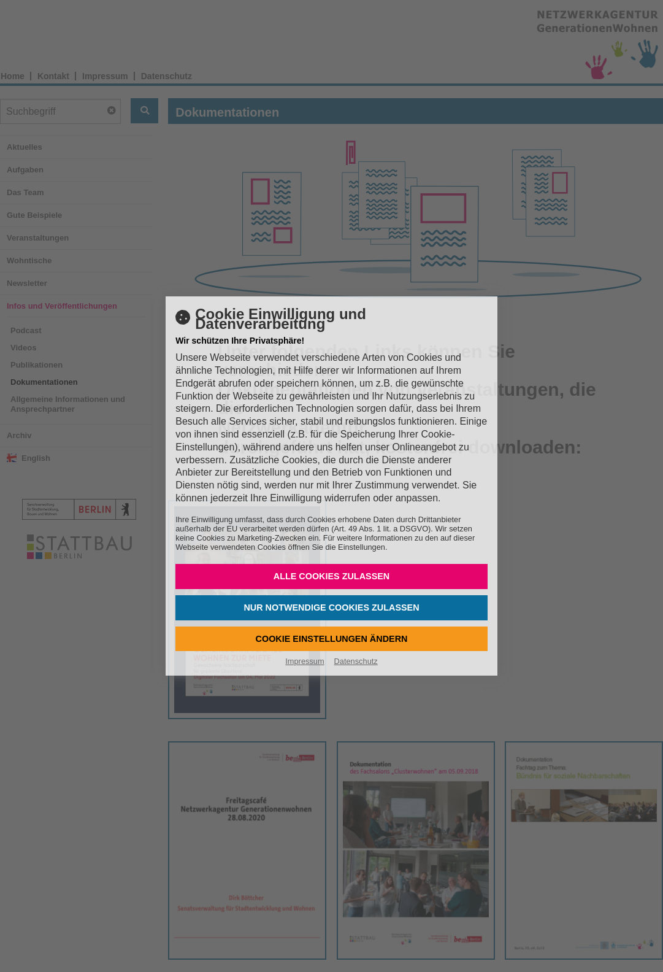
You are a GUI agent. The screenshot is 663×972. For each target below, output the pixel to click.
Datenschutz (356, 661)
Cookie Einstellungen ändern (332, 639)
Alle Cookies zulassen (332, 576)
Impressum (304, 661)
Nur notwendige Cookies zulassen (331, 607)
